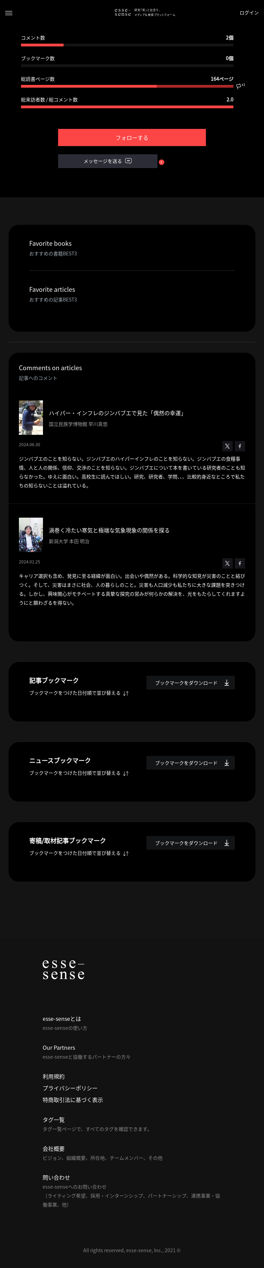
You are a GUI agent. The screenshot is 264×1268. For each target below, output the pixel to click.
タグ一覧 (54, 1119)
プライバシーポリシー (70, 1088)
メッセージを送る (108, 161)
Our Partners (59, 1047)
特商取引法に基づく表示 (73, 1099)
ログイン (249, 12)
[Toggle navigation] (8, 13)
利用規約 (54, 1076)
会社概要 (54, 1148)
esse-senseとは (62, 1018)
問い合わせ (56, 1177)
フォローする (132, 137)
